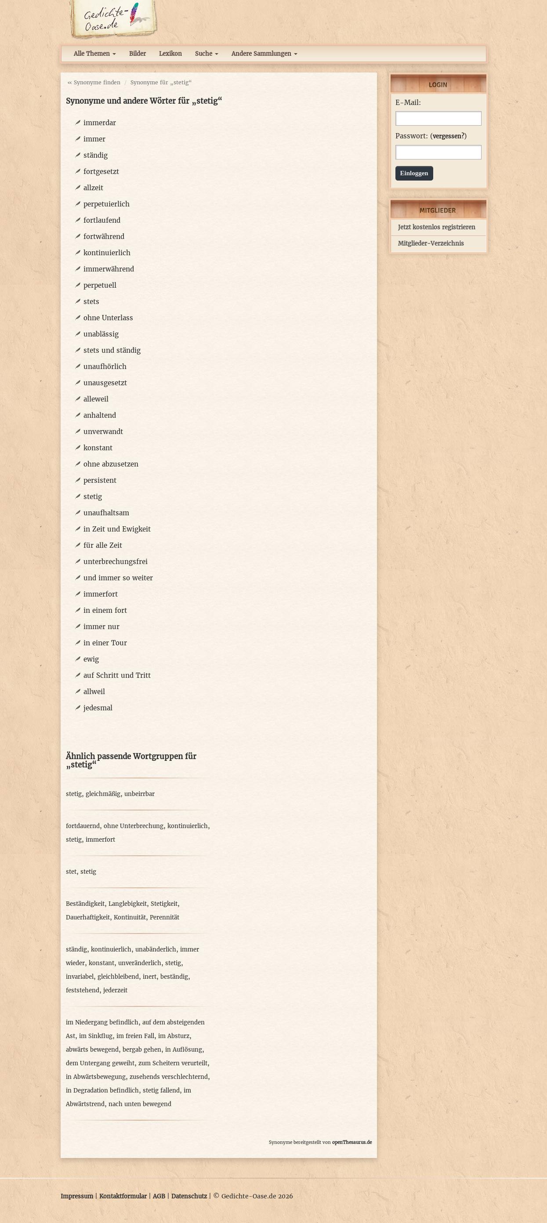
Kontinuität (130, 917)
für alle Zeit (102, 545)
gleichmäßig (103, 794)
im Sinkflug (95, 1036)
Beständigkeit (85, 904)
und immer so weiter (118, 578)
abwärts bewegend (92, 1049)
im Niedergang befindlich (102, 1022)
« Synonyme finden (93, 82)
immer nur (101, 626)
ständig (95, 155)
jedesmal (97, 708)
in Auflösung (183, 1049)
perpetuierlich (106, 204)
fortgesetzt (101, 171)
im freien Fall (135, 1036)
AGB (159, 1196)
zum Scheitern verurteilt (172, 1063)
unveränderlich (139, 963)
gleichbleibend (118, 977)
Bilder (137, 54)
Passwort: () (431, 136)
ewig (91, 659)
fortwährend (103, 236)
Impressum (77, 1196)
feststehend (82, 990)
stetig (92, 496)
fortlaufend (101, 220)
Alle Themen (95, 54)
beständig (174, 977)
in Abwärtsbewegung (96, 1077)
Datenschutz (189, 1196)
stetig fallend (161, 1090)
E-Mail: (408, 103)
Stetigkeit (164, 904)
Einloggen (414, 173)
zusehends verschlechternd (169, 1077)
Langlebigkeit (128, 904)
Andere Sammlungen (264, 54)
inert (149, 977)
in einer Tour (105, 643)
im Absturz (173, 1036)
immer (94, 139)
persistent (99, 480)
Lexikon (170, 54)
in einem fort (105, 610)
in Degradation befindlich (102, 1090)
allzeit (93, 188)
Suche (206, 54)
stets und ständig (112, 350)
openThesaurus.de (352, 1142)
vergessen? (448, 136)
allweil (94, 691)
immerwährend (108, 269)
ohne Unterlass (108, 318)
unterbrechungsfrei (115, 561)
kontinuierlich (106, 253)
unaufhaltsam (106, 513)
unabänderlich (155, 949)
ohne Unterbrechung (133, 826)
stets (91, 301)
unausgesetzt (105, 383)
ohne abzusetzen (110, 464)
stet (71, 872)
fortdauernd (83, 826)
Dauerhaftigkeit (88, 917)
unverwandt (103, 431)
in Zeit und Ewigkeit (117, 529)
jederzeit (115, 990)
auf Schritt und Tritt (117, 675)
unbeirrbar (139, 794)
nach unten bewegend (140, 1104)
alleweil (96, 399)
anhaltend (99, 415)
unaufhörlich (105, 366)
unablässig (101, 334)
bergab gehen (142, 1049)
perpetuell (99, 285)
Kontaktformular (123, 1196)
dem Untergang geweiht (100, 1063)
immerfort (100, 594)
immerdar (99, 123)
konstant (97, 448)
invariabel (80, 977)
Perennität (164, 917)
